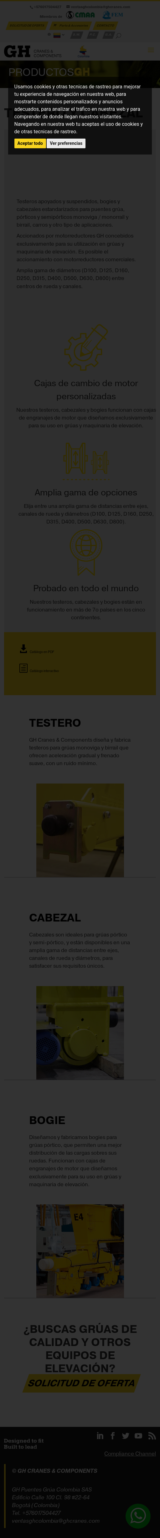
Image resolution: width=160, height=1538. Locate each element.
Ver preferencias (66, 143)
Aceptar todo (30, 143)
